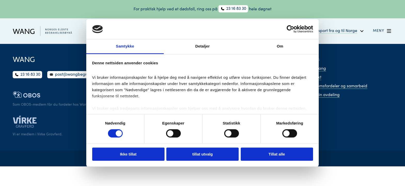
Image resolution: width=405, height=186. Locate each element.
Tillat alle (277, 154)
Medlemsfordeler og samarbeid (337, 86)
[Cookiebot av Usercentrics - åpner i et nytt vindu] (290, 29)
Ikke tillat (128, 154)
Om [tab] (280, 46)
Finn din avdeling (323, 95)
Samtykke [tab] (125, 46)
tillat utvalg (202, 154)
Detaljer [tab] (202, 46)
